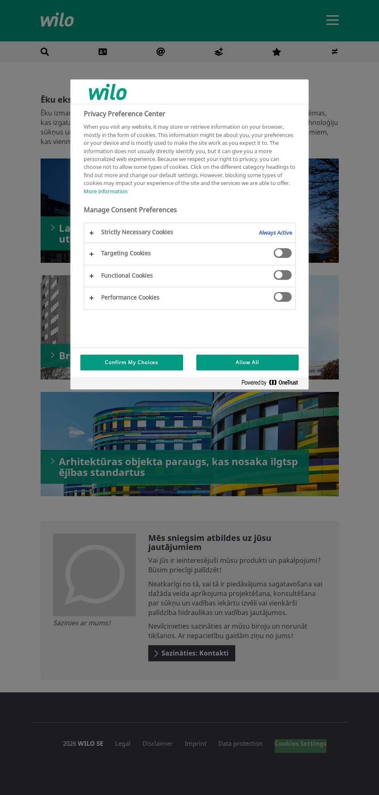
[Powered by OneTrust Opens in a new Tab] (272, 384)
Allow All (247, 362)
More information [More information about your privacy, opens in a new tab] (106, 191)
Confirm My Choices (131, 362)
